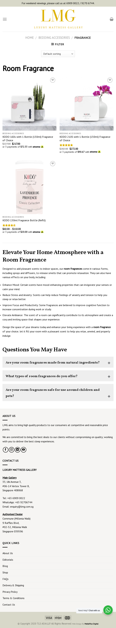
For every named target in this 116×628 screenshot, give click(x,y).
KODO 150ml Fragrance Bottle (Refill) (24, 220)
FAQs (5, 579)
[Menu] (4, 19)
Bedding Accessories (54, 38)
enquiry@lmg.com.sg (21, 506)
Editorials (7, 559)
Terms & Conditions (13, 598)
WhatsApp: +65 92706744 (17, 502)
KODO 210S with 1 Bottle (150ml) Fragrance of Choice (85, 138)
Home (29, 38)
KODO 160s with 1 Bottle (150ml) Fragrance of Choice (27, 138)
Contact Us (8, 604)
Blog (5, 566)
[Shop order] (58, 54)
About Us (7, 553)
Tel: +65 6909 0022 (13, 498)
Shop (5, 572)
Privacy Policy (9, 591)
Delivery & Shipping (13, 585)
